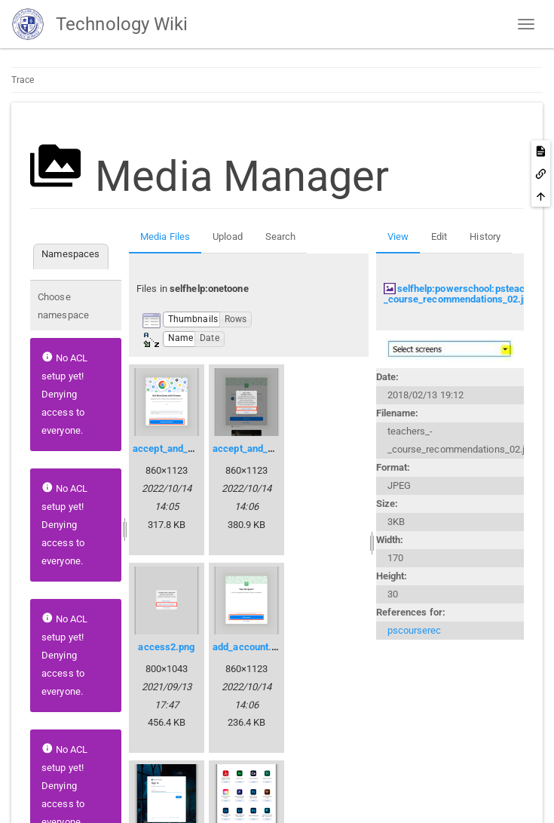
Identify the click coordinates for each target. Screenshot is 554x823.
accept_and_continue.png (188, 448)
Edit (439, 236)
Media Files (165, 236)
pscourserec (414, 630)
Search (280, 236)
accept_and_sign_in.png (265, 448)
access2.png (166, 647)
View (398, 236)
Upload (228, 236)
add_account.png (250, 647)
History (485, 236)
